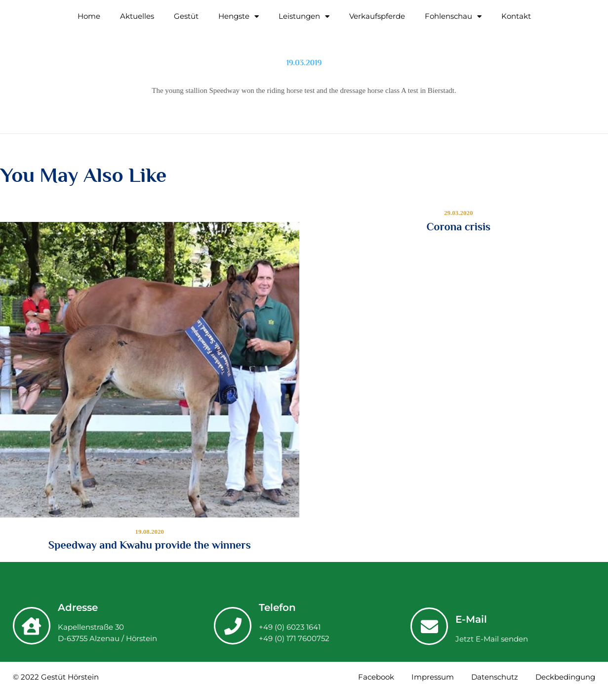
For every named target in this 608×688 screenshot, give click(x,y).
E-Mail (471, 619)
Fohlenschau (453, 16)
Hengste (238, 16)
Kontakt (516, 16)
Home (89, 16)
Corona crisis (458, 227)
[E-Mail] (429, 626)
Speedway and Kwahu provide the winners (149, 545)
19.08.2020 (149, 531)
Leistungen (304, 16)
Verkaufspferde (377, 16)
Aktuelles (137, 16)
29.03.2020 (458, 212)
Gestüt (186, 16)
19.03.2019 (304, 62)
